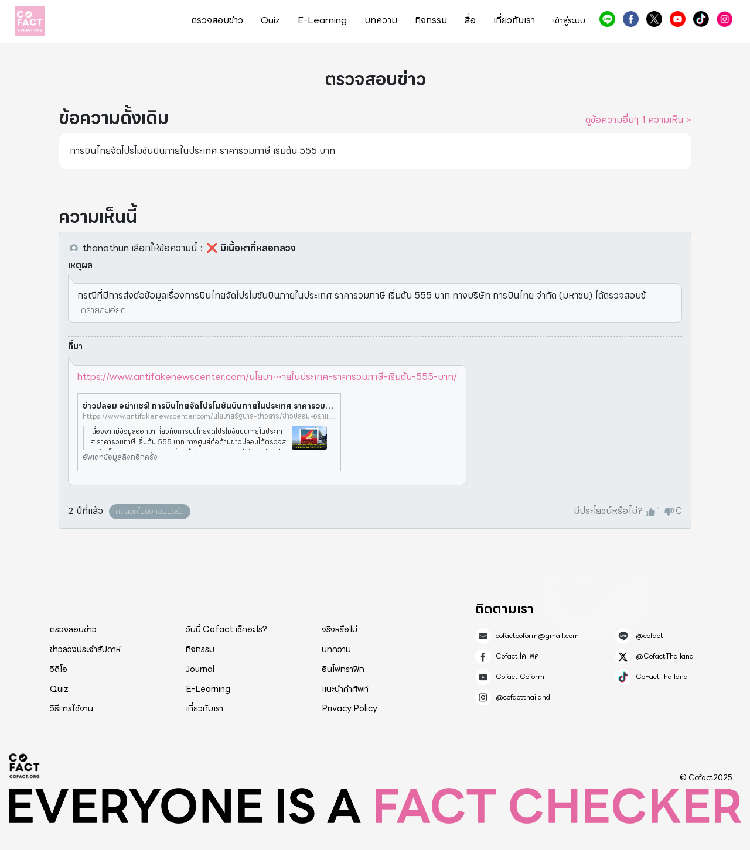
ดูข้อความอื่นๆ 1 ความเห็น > (638, 120)
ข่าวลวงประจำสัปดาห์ (85, 649)
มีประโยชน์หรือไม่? (608, 511)
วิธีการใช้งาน (71, 708)
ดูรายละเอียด (103, 310)
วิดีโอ (58, 669)
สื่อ (470, 20)
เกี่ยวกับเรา (514, 20)
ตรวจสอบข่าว (217, 20)
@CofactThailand (654, 19)
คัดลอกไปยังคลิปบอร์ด (149, 511)
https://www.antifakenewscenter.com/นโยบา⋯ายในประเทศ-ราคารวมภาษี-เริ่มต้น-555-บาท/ (267, 376)
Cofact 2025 (24, 765)
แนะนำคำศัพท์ (345, 689)
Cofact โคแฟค (631, 19)
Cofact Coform (677, 19)
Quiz (270, 20)
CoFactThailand (701, 19)
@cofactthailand (724, 19)
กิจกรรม (431, 20)
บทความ (380, 20)
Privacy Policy (349, 708)
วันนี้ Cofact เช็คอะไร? (226, 629)
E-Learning (322, 20)
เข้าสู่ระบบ (569, 21)
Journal (200, 669)
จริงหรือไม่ (339, 629)
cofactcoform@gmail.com (537, 635)
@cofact (607, 19)
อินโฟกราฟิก (343, 669)
